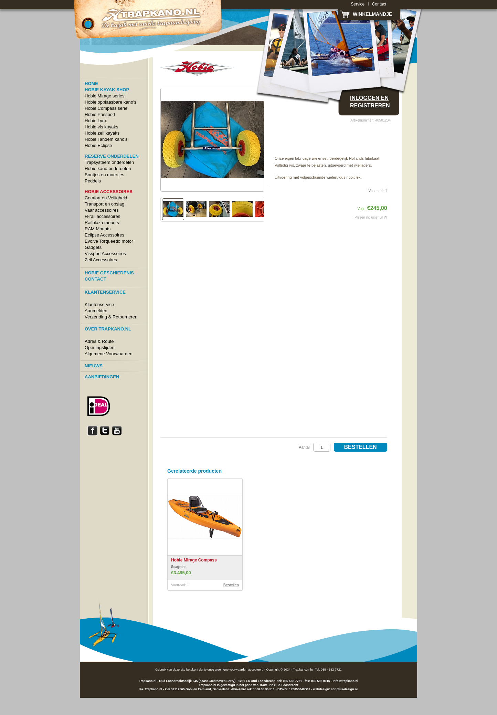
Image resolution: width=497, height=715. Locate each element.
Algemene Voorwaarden (109, 353)
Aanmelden (96, 310)
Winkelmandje (372, 14)
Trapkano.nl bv (303, 669)
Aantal (304, 447)
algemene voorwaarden (231, 669)
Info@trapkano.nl (345, 681)
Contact (379, 4)
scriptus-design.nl (344, 689)
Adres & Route (99, 341)
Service (357, 4)
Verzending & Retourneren (111, 316)
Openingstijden (100, 347)
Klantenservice (99, 304)
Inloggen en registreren (370, 101)
